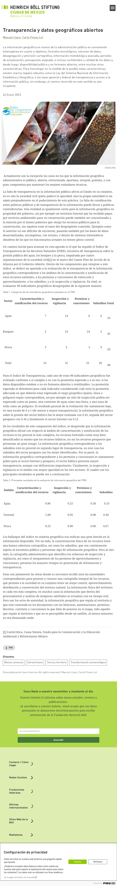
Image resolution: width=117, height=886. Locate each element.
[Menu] (113, 8)
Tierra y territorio (57, 662)
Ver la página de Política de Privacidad (19, 877)
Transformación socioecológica (88, 662)
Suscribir (58, 740)
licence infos (110, 168)
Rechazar (97, 861)
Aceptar (77, 861)
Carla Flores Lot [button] (32, 37)
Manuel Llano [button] (12, 37)
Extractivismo (35, 662)
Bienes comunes (13, 662)
